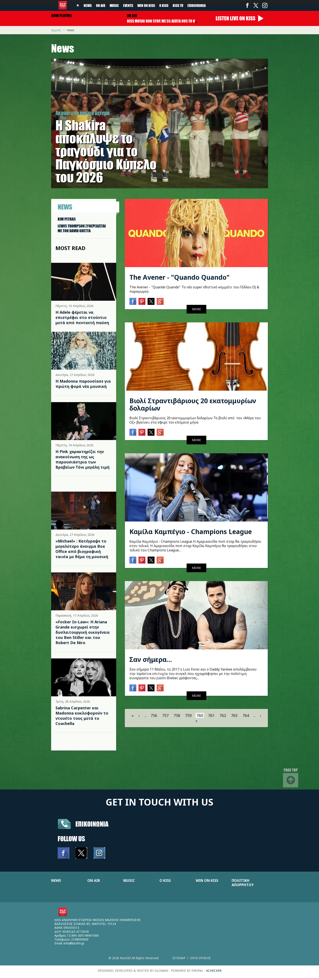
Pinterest (141, 301)
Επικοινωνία (196, 5)
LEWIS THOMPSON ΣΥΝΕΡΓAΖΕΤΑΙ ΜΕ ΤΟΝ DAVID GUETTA (82, 228)
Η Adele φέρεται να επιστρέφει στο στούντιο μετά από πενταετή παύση (82, 317)
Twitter (256, 5)
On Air (100, 5)
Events (128, 5)
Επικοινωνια (91, 824)
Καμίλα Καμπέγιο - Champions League (190, 531)
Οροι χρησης (200, 958)
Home (77, 5)
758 (177, 715)
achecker (213, 970)
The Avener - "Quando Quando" (179, 277)
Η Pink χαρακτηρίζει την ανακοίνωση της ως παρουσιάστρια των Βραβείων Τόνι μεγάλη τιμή (82, 459)
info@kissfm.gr (73, 943)
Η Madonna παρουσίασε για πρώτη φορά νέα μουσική (83, 384)
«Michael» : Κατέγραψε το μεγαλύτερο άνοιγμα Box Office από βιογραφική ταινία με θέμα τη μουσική (81, 548)
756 (154, 715)
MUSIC (129, 880)
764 (246, 715)
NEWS (56, 880)
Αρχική (56, 30)
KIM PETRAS (67, 219)
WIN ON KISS (207, 880)
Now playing (61, 15)
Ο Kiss (163, 5)
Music (114, 5)
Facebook (247, 5)
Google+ (160, 301)
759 (188, 715)
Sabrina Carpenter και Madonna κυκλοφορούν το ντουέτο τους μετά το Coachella (81, 715)
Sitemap (179, 958)
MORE (196, 309)
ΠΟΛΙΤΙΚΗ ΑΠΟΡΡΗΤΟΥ (243, 882)
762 (223, 715)
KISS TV (178, 5)
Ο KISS (165, 880)
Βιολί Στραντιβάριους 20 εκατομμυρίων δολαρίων (192, 404)
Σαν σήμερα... (150, 659)
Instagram (264, 5)
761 (211, 715)
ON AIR (93, 880)
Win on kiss (146, 5)
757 (165, 715)
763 (234, 715)
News (88, 5)
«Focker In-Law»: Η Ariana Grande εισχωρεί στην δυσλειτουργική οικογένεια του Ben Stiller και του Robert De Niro (82, 632)
